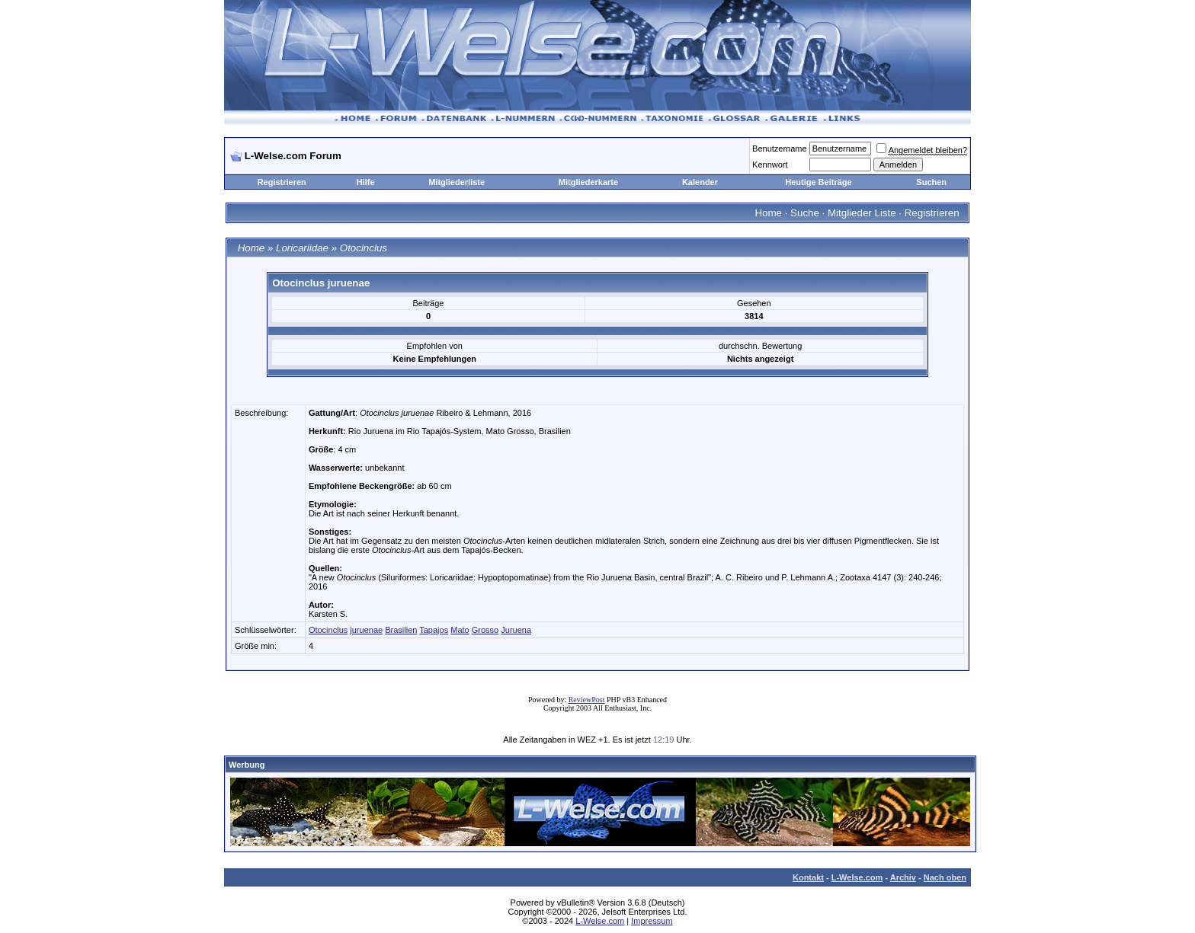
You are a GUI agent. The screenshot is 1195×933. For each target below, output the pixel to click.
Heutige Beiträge (818, 182)
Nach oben (945, 877)
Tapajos (433, 629)
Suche (804, 213)
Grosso (485, 629)
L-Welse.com (857, 877)
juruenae (366, 629)
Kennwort (769, 164)
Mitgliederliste (456, 182)
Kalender (700, 182)
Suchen (931, 182)
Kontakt (808, 877)
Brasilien (401, 629)
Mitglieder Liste (862, 213)
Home (768, 213)
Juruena (516, 629)
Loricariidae (302, 248)
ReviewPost (587, 699)
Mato (459, 629)
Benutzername (779, 148)
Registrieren (282, 182)
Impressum (651, 920)
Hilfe (366, 182)
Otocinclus (363, 248)
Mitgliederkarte (588, 182)
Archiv (903, 877)
